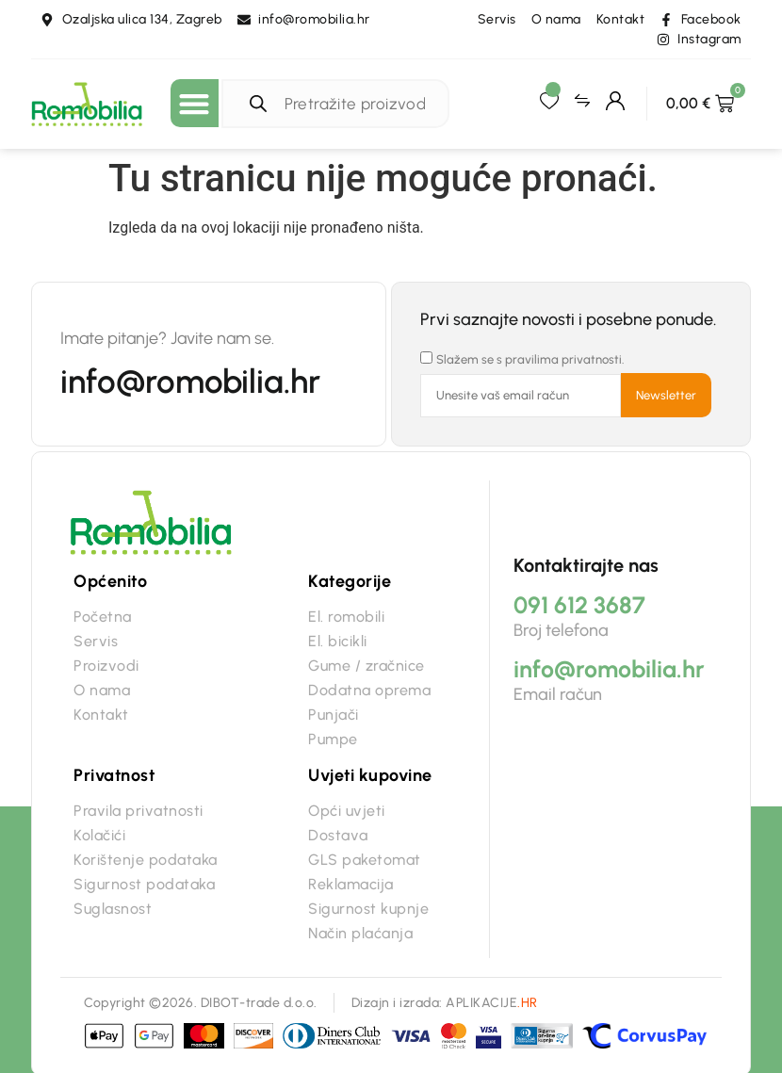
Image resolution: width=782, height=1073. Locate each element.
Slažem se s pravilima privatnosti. (530, 359)
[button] (195, 103)
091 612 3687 (579, 605)
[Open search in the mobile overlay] (340, 104)
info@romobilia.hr (190, 381)
